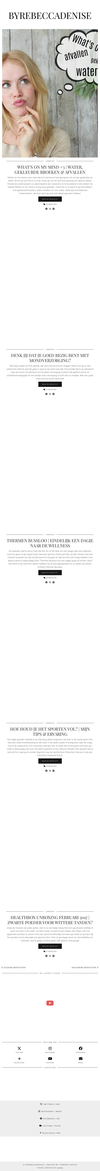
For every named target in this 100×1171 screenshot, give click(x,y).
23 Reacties (50, 204)
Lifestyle (50, 161)
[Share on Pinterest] (53, 209)
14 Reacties (50, 389)
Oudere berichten (14, 967)
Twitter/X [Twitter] (50, 1104)
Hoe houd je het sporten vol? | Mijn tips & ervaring (50, 731)
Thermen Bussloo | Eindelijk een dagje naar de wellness (50, 543)
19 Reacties (50, 766)
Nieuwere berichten (85, 967)
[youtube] (50, 1060)
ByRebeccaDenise (50, 15)
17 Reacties (50, 951)
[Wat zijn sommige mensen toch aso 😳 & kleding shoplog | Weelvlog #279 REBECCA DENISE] (50, 1003)
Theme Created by (50, 1168)
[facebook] (80, 1050)
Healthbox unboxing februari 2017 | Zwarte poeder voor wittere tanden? (50, 920)
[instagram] (50, 1050)
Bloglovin (50, 1133)
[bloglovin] (19, 1060)
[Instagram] (12, 1149)
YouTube (50, 1126)
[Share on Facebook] (46, 209)
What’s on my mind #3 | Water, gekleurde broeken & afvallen (50, 169)
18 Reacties (50, 578)
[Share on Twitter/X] (50, 209)
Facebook (50, 1119)
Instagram (50, 1111)
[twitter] (19, 1050)
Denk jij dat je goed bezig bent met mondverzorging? (50, 357)
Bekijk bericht (50, 199)
